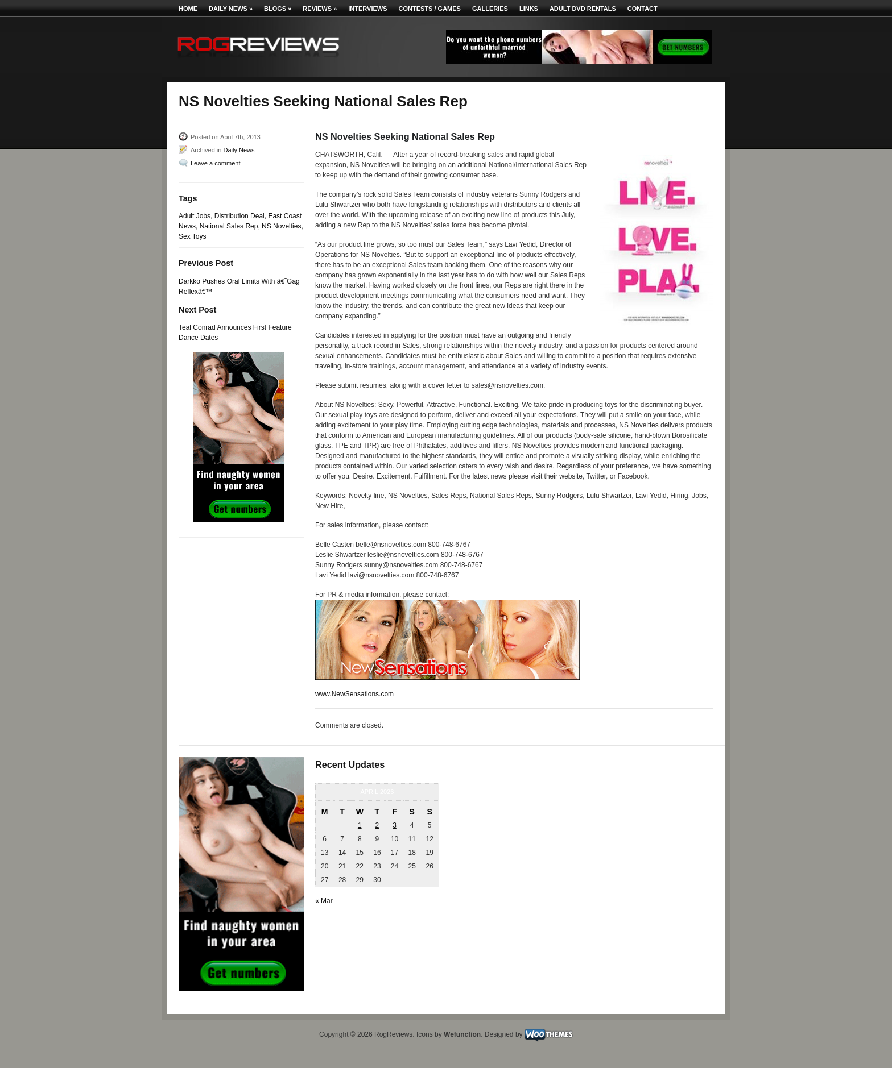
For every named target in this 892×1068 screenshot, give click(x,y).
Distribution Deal (239, 216)
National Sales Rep (229, 226)
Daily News (231, 8)
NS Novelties (281, 226)
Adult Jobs (194, 216)
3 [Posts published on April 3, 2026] (395, 825)
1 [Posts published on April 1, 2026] (360, 825)
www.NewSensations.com (354, 694)
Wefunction (462, 1035)
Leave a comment (215, 163)
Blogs (277, 8)
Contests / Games (430, 8)
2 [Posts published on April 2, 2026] (377, 825)
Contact (642, 8)
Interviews (367, 8)
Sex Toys (192, 236)
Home (188, 8)
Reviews (320, 8)
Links (528, 8)
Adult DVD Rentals (583, 8)
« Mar (324, 901)
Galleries (490, 8)
